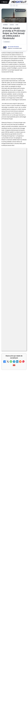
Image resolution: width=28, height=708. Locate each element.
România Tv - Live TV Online (9, 543)
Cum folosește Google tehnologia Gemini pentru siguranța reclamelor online (13, 629)
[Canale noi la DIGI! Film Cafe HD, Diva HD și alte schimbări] (22, 393)
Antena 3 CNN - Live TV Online (10, 509)
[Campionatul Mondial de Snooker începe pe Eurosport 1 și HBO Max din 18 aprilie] (14, 618)
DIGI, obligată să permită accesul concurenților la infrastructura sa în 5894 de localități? (9, 452)
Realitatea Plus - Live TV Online (10, 526)
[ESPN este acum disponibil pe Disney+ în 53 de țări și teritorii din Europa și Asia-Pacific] (22, 431)
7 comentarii (7, 41)
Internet (5, 24)
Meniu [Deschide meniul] (4, 2)
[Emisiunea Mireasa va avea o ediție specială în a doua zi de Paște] (22, 473)
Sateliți (12, 24)
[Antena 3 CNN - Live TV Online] (22, 511)
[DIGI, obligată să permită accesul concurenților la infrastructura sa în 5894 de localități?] (22, 451)
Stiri (17, 24)
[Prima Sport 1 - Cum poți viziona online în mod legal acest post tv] (22, 492)
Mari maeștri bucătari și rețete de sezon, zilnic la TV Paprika (10, 411)
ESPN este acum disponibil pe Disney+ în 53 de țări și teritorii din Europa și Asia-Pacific (10, 431)
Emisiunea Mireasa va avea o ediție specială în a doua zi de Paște (10, 472)
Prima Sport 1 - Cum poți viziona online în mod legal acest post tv (10, 491)
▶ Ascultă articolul (20, 10)
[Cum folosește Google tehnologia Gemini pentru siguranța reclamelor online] (14, 639)
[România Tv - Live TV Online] (22, 545)
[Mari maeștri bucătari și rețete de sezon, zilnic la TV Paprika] (22, 412)
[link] (14, 394)
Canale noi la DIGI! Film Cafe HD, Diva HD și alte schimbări (10, 392)
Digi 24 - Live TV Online (10, 560)
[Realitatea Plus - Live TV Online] (22, 528)
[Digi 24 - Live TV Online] (22, 562)
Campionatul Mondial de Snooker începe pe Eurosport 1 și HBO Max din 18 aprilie (13, 608)
